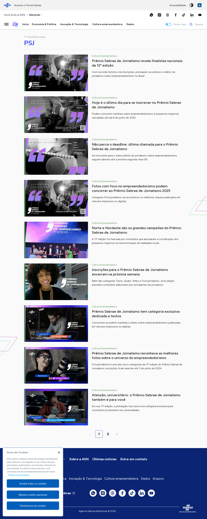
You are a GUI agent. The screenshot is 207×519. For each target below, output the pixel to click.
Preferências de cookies (33, 505)
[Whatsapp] (151, 15)
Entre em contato (133, 459)
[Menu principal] (6, 24)
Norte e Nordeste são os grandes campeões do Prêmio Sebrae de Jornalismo (136, 230)
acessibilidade (178, 5)
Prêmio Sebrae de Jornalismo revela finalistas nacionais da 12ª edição (137, 63)
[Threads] (167, 15)
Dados (145, 478)
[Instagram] (159, 15)
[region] (33, 481)
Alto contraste (191, 5)
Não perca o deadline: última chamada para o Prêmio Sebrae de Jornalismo (135, 146)
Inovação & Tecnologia (85, 478)
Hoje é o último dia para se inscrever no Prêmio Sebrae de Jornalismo (136, 104)
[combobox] (35, 15)
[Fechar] (59, 452)
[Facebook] (175, 15)
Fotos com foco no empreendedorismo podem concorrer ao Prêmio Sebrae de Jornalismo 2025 (131, 188)
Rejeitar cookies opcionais (33, 494)
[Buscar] (195, 24)
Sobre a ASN (79, 459)
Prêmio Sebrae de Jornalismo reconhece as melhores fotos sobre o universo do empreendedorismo (135, 355)
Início (25, 24)
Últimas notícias (104, 459)
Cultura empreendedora (121, 478)
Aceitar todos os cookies (32, 483)
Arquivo (158, 478)
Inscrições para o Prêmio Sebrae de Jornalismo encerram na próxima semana (130, 272)
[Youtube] (200, 15)
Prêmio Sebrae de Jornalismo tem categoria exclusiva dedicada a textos (136, 313)
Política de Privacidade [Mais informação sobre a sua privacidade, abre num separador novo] (18, 475)
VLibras (199, 5)
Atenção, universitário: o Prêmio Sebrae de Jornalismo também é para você (136, 397)
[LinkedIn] (192, 15)
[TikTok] (183, 15)
